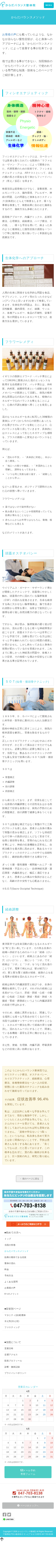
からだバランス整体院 (27, 1531)
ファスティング (12, 1327)
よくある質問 (11, 1281)
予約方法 (8, 1275)
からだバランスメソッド (16, 1251)
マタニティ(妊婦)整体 (15, 1315)
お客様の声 (9, 34)
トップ (7, 1239)
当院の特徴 (10, 1245)
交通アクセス (11, 1354)
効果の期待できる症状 (15, 1257)
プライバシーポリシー (15, 1373)
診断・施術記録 (12, 1367)
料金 (6, 1269)
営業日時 (8, 1348)
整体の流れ (10, 1263)
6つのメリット (11, 1294)
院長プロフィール (13, 1361)
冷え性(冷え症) (11, 1321)
